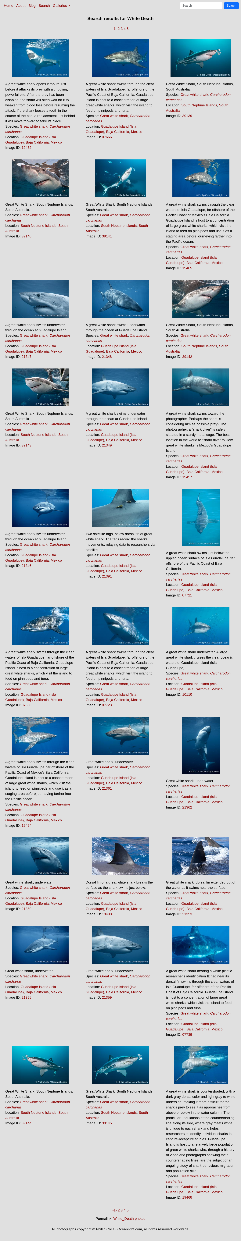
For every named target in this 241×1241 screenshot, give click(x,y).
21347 (26, 357)
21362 (187, 807)
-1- (114, 29)
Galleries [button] (60, 6)
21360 (26, 909)
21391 (107, 576)
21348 (107, 357)
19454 (26, 825)
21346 (26, 566)
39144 (26, 1123)
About (21, 6)
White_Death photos (129, 1219)
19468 (187, 1197)
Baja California (37, 142)
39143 (26, 445)
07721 (187, 595)
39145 (107, 1123)
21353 (187, 914)
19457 (187, 477)
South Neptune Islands (199, 105)
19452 (26, 148)
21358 (26, 997)
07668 (26, 705)
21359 (107, 997)
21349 (107, 445)
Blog (32, 6)
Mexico (56, 142)
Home (8, 6)
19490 (107, 914)
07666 (107, 137)
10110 (187, 694)
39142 (187, 357)
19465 (187, 268)
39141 (107, 236)
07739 (187, 1035)
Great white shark (34, 126)
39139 (187, 116)
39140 (26, 236)
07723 (107, 705)
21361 (107, 788)
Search (44, 6)
